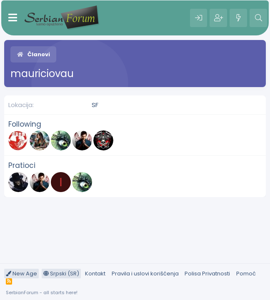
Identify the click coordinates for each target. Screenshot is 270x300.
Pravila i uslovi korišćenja (145, 274)
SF (95, 104)
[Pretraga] (258, 18)
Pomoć (246, 274)
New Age (21, 274)
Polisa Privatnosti (207, 274)
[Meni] (12, 17)
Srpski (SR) (61, 274)
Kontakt (95, 274)
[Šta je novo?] (238, 18)
